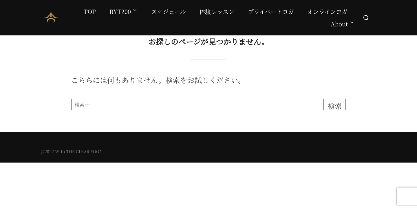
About (342, 24)
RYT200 (123, 11)
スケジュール (168, 11)
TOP (90, 11)
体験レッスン (217, 11)
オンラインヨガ (327, 11)
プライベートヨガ (271, 11)
